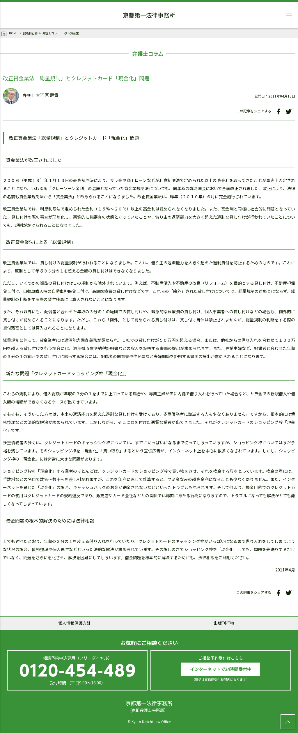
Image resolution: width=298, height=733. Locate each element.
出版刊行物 (30, 33)
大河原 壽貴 (47, 95)
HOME (9, 33)
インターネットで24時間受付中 (220, 669)
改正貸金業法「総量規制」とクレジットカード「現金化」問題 (74, 33)
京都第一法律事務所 (149, 16)
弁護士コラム (51, 33)
